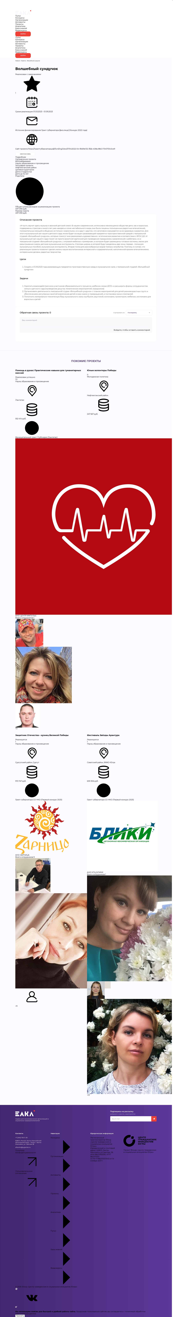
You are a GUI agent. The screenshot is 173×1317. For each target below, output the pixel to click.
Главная (17, 61)
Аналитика (20, 26)
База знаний (21, 28)
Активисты (20, 22)
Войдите (118, 330)
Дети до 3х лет (21, 174)
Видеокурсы (21, 30)
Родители (19, 176)
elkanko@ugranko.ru (23, 1147)
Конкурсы (19, 18)
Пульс (18, 16)
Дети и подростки (23, 172)
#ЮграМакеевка (22, 161)
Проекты (19, 24)
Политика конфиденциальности (29, 1159)
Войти (23, 34)
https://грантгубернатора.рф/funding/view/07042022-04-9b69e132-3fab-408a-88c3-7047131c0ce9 (71, 149)
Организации (21, 20)
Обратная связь (25, 154)
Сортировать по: (119, 312)
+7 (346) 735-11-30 (21, 1137)
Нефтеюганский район (26, 168)
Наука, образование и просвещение (32, 163)
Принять (20, 1316)
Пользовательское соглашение (29, 1180)
